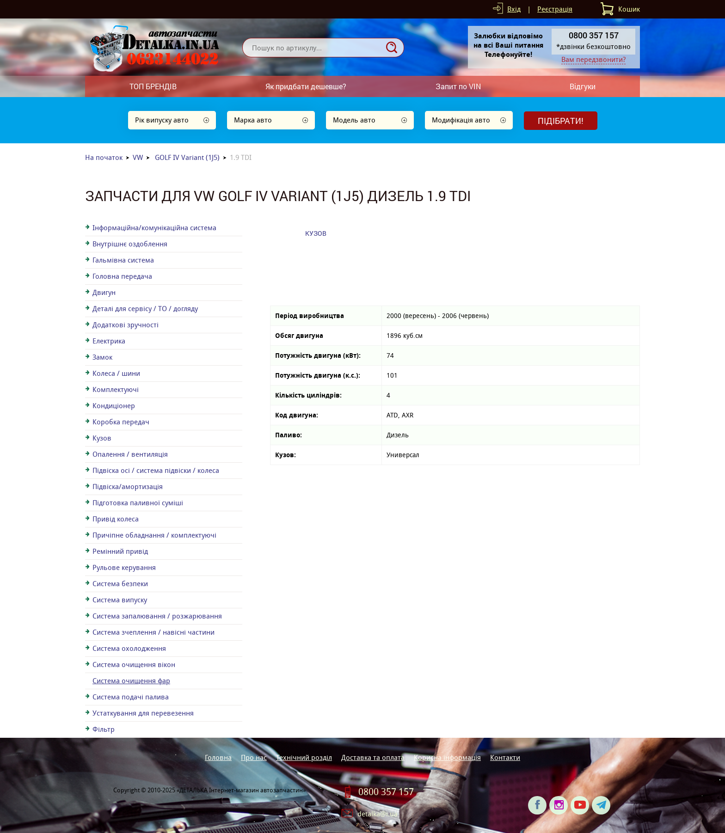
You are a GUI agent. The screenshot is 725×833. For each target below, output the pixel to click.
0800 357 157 (386, 792)
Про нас (254, 757)
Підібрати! (561, 120)
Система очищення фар (131, 680)
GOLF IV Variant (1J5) (187, 157)
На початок (104, 157)
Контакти (505, 757)
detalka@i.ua (377, 813)
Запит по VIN (458, 86)
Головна (218, 757)
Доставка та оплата (373, 757)
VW (138, 157)
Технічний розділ (304, 757)
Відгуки (583, 86)
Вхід (514, 9)
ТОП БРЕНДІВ (153, 86)
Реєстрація (554, 9)
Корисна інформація (447, 757)
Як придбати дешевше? (305, 86)
